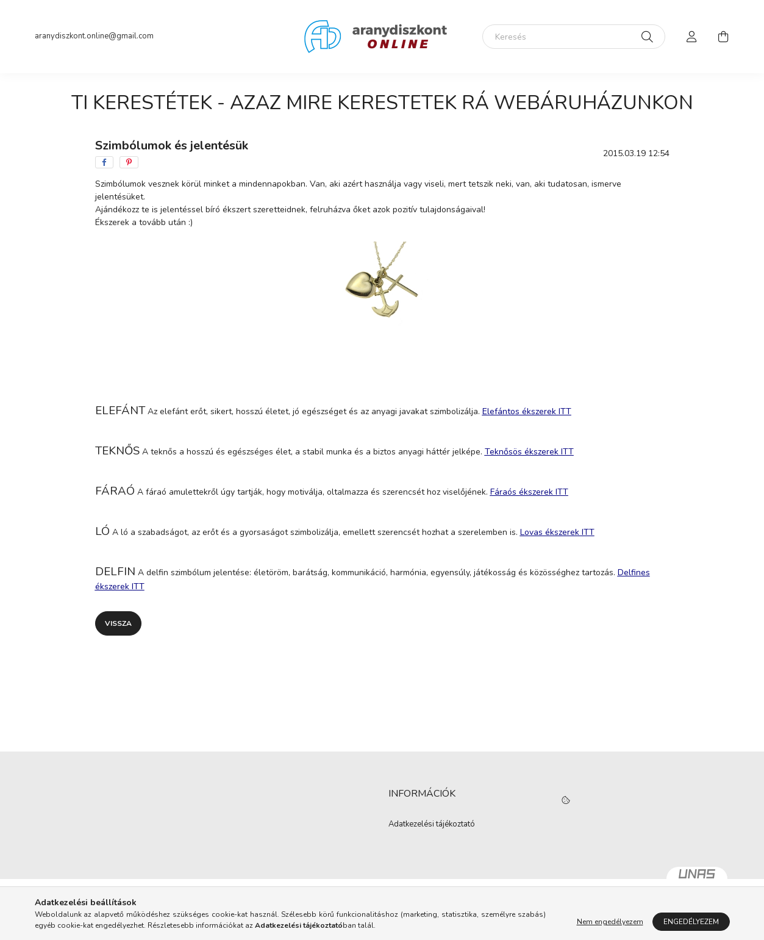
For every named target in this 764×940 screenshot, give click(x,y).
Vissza (118, 623)
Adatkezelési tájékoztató (431, 825)
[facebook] (104, 162)
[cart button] (724, 36)
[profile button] (692, 36)
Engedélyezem (691, 922)
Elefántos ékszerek (526, 411)
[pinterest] (129, 162)
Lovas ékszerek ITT (557, 532)
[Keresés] (573, 36)
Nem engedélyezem (610, 922)
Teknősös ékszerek (529, 451)
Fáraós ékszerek (529, 492)
